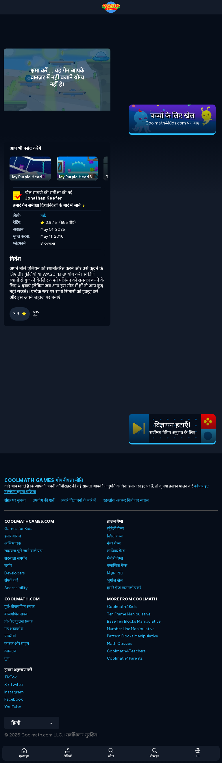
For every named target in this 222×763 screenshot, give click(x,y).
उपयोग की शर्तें (43, 500)
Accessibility (15, 587)
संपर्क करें (11, 580)
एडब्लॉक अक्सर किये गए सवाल (126, 500)
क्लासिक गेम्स (117, 565)
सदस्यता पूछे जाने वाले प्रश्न (23, 550)
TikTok (10, 677)
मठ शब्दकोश (13, 628)
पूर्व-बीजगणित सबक (19, 606)
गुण (7, 658)
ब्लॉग (8, 565)
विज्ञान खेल (115, 573)
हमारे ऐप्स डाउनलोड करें (124, 587)
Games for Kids (18, 528)
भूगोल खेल (115, 580)
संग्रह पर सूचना (15, 500)
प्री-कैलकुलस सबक (18, 621)
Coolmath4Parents (125, 658)
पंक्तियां (10, 636)
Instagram (14, 692)
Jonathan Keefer (43, 198)
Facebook (13, 699)
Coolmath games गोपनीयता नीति (43, 480)
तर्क (43, 215)
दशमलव (10, 651)
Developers (14, 573)
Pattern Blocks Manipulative (132, 636)
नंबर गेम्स (114, 543)
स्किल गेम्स (115, 536)
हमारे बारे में (12, 536)
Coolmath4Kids (122, 606)
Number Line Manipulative (130, 628)
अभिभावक (12, 543)
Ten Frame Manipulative (128, 614)
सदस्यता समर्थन (15, 558)
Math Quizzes (119, 643)
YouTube (12, 706)
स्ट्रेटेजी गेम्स (115, 528)
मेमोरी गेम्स (115, 558)
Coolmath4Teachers (126, 651)
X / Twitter (14, 684)
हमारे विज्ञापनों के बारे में (78, 500)
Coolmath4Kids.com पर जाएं (172, 123)
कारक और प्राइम (16, 643)
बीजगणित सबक (16, 614)
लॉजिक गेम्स (116, 550)
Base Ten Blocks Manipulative (133, 621)
